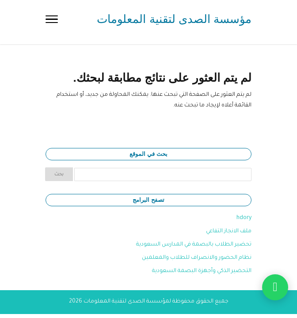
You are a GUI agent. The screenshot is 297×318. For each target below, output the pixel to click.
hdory (243, 218)
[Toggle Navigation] (52, 22)
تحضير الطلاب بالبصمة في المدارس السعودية (193, 245)
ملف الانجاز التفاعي (228, 231)
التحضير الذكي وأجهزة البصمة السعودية (201, 271)
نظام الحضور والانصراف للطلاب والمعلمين (196, 258)
